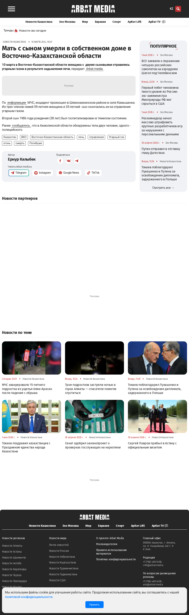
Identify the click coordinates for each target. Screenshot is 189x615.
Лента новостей (59, 545)
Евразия (100, 22)
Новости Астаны (12, 551)
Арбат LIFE (135, 22)
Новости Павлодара (14, 581)
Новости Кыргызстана (62, 562)
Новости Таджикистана (63, 574)
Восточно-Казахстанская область (52, 137)
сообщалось (21, 125)
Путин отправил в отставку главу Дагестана (161, 151)
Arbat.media (94, 69)
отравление (96, 137)
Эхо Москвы (67, 22)
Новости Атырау (12, 587)
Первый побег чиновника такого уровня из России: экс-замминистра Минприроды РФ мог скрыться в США (160, 95)
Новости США (57, 580)
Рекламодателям (106, 544)
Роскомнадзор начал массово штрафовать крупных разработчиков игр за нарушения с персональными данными (162, 126)
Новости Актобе (12, 563)
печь (81, 137)
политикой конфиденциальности (28, 597)
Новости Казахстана (39, 22)
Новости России (59, 551)
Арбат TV (156, 22)
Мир (85, 22)
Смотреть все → (163, 187)
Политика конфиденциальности (116, 559)
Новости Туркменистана (63, 568)
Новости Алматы (12, 545)
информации (17, 103)
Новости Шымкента (14, 557)
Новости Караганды (14, 569)
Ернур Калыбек (22, 159)
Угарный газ (116, 137)
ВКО (23, 137)
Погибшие (35, 143)
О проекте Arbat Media (110, 538)
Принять (94, 604)
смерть (19, 143)
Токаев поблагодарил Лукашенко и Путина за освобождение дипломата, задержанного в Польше (161, 173)
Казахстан (9, 137)
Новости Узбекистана (62, 556)
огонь (6, 143)
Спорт (116, 22)
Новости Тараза (12, 575)
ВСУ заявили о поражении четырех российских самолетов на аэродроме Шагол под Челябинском (161, 67)
